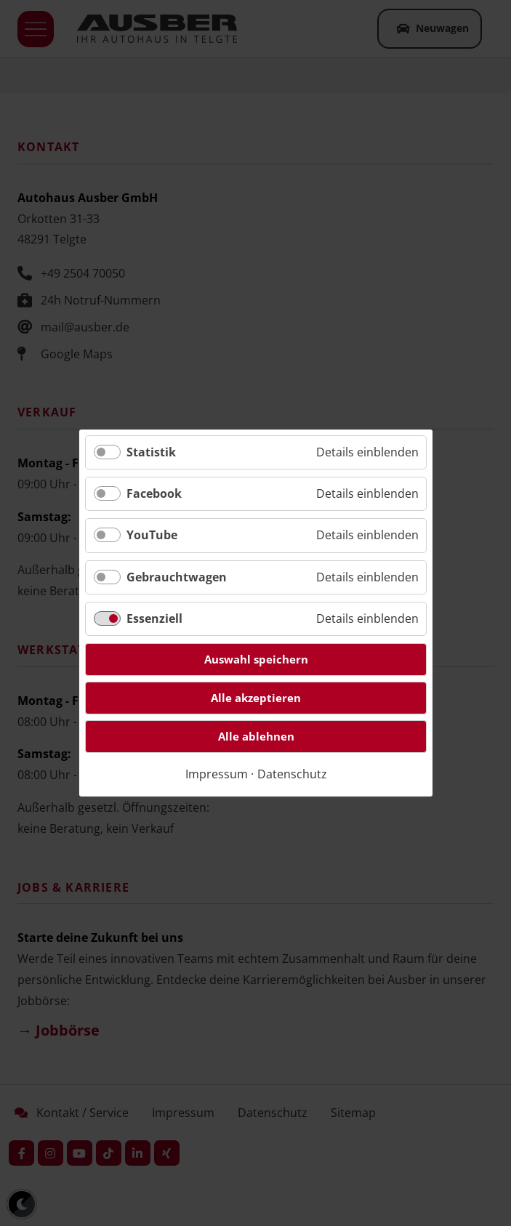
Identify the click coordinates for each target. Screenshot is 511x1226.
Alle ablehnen (255, 736)
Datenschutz (291, 774)
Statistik (151, 452)
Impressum (216, 774)
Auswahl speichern (255, 659)
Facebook (154, 493)
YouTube (151, 536)
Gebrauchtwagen (176, 577)
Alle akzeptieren (256, 697)
